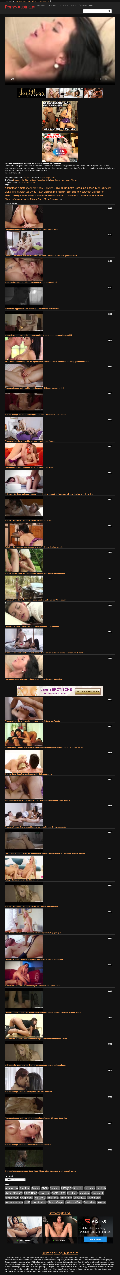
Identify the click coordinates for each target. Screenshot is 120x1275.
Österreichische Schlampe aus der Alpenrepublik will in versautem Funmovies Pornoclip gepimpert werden (47, 362)
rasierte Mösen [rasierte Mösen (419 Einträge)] (29, 199)
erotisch (33, 180)
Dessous (16, 180)
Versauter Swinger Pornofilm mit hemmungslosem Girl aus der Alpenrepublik (35, 827)
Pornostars (64, 5)
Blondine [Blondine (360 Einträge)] (48, 188)
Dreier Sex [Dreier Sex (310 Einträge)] (23, 191)
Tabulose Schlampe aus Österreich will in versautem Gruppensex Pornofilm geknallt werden (41, 256)
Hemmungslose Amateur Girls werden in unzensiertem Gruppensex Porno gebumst (38, 800)
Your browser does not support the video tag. (60, 51)
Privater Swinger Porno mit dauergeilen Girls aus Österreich (28, 1092)
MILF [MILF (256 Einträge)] (85, 195)
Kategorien (41, 5)
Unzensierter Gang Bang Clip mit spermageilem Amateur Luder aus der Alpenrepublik (38, 335)
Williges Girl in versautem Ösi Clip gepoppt (22, 880)
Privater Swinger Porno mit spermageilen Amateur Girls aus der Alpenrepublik (35, 414)
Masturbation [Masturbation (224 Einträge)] (58, 195)
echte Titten (25, 180)
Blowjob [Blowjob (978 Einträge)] (59, 187)
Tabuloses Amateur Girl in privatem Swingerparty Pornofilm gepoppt (32, 626)
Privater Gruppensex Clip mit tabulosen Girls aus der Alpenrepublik (31, 906)
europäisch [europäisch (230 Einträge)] (59, 192)
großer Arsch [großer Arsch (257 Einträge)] (84, 191)
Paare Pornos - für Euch (26, 182)
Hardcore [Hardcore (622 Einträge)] (10, 195)
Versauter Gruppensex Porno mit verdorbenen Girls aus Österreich (31, 229)
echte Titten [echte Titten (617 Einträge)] (36, 191)
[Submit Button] (109, 11)
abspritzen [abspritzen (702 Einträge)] (11, 187)
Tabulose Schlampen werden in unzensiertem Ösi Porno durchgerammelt (33, 547)
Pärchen (74, 180)
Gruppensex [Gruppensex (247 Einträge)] (98, 192)
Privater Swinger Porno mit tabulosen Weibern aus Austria (28, 1145)
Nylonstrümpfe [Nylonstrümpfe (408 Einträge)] (13, 199)
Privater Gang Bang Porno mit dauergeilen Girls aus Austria (28, 774)
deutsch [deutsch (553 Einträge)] (89, 187)
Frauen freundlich (43, 180)
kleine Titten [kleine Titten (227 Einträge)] (34, 195)
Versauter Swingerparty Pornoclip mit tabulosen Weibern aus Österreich (33, 679)
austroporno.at (20, 1)
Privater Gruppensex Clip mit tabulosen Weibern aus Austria (28, 520)
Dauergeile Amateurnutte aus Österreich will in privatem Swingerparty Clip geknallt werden (40, 1171)
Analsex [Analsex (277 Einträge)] (32, 188)
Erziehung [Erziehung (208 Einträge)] (49, 192)
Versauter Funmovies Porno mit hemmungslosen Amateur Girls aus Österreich (36, 1118)
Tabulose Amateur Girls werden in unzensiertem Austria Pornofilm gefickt (34, 959)
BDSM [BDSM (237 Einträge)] (40, 188)
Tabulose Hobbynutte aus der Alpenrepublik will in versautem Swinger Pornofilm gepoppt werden (43, 1012)
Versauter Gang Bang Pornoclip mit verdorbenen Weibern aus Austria (32, 721)
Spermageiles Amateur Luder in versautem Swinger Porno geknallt (31, 282)
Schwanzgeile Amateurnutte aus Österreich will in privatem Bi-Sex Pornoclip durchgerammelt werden (45, 653)
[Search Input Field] (95, 11)
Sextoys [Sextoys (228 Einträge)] (54, 199)
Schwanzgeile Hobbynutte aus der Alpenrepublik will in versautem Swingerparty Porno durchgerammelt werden (49, 494)
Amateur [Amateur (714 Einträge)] (23, 187)
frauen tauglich (55, 180)
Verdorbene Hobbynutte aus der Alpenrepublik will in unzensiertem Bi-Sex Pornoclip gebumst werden (45, 853)
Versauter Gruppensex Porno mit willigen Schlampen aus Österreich (32, 309)
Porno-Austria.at (20, 7)
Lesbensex (66, 180)
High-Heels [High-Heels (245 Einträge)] (21, 195)
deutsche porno (43, 1)
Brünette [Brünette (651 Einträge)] (69, 187)
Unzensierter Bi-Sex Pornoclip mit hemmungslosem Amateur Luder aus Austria (36, 1039)
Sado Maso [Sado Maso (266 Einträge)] (44, 199)
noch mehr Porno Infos (13, 173)
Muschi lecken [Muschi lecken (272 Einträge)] (96, 195)
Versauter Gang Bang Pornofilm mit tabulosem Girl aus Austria (29, 441)
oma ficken (32, 1)
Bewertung (52, 5)
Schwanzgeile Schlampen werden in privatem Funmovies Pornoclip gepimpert (35, 1065)
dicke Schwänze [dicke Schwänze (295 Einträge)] (102, 188)
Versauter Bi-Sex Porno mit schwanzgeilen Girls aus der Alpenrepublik (32, 986)
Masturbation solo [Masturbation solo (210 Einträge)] (74, 195)
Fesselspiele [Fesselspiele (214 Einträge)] (72, 192)
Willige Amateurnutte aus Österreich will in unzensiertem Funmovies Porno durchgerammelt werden (44, 747)
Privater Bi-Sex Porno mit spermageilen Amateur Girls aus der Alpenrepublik (35, 573)
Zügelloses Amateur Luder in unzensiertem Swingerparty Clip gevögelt (33, 933)
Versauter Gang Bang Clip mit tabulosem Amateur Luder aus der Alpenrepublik (36, 600)
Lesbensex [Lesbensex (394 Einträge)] (46, 195)
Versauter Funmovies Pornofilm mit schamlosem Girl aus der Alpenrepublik (34, 388)
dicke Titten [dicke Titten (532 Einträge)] (11, 191)
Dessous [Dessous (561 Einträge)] (80, 187)
